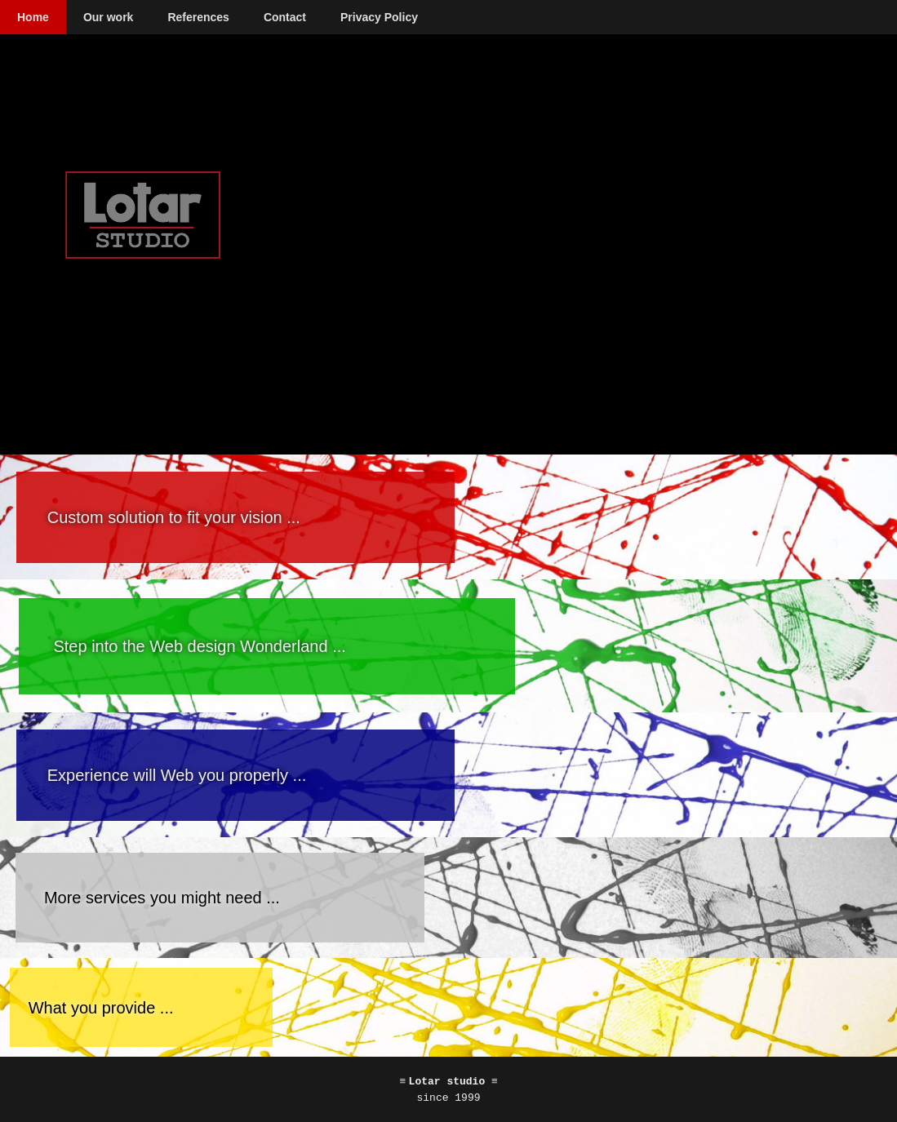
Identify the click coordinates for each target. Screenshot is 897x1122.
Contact (285, 17)
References (198, 17)
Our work (108, 17)
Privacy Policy (379, 17)
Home (33, 17)
